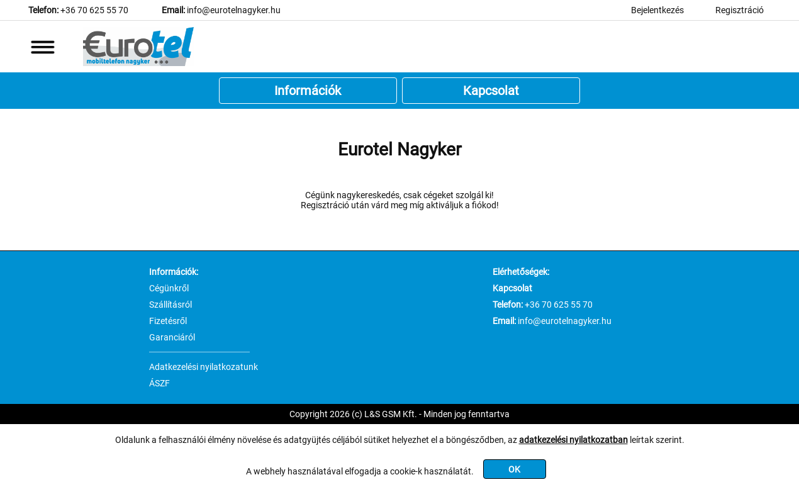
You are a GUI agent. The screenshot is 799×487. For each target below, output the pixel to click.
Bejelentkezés (657, 10)
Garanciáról (172, 337)
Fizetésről (168, 321)
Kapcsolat (491, 90)
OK (514, 469)
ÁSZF (159, 383)
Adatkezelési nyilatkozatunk (203, 367)
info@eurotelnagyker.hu (234, 10)
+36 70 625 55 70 (94, 10)
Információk (307, 90)
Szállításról (170, 304)
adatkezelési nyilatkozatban (573, 440)
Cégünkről (169, 288)
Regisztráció (739, 10)
